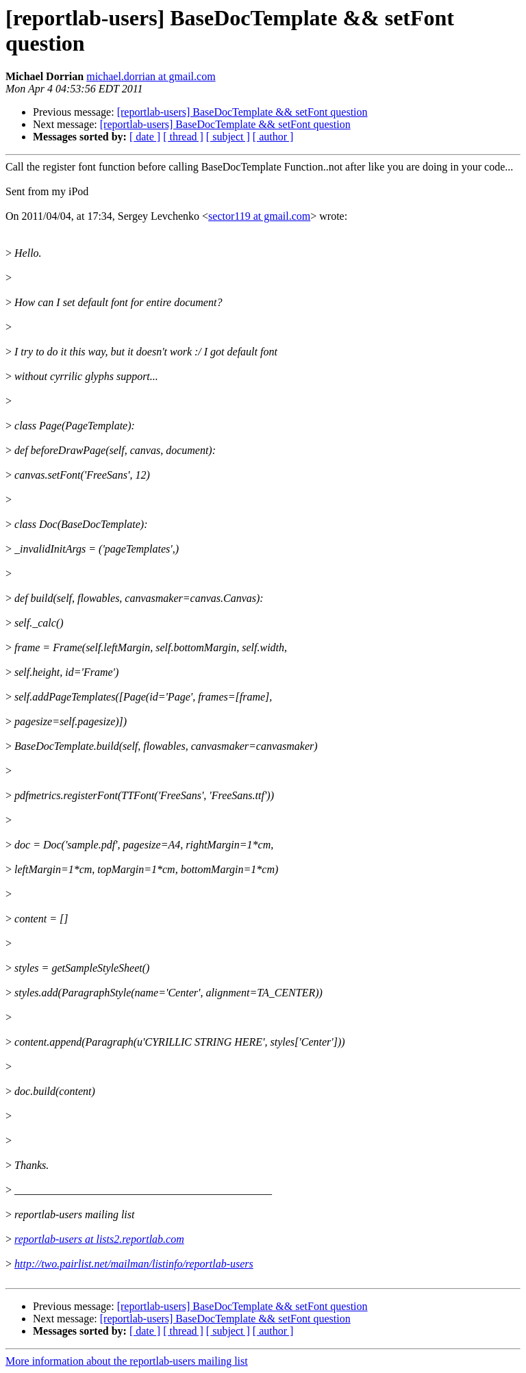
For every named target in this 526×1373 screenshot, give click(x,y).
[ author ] (273, 136)
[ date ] (144, 136)
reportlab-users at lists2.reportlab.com (99, 1239)
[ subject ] (228, 136)
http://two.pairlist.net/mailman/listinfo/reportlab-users (133, 1264)
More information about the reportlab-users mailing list (126, 1361)
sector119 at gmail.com (259, 216)
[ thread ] (183, 136)
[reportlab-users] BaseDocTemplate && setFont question (242, 112)
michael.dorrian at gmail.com (150, 76)
